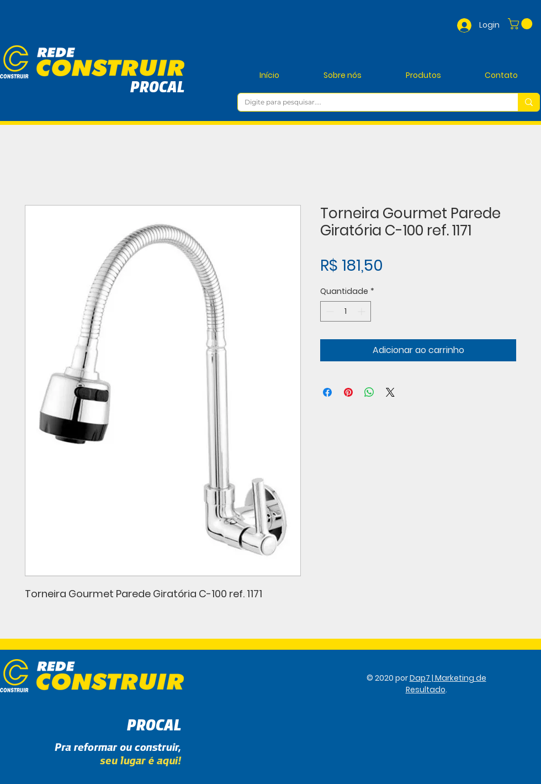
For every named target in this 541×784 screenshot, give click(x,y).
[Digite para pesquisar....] (370, 102)
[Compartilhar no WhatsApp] (369, 392)
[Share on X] (390, 392)
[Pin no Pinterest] (348, 392)
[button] (521, 23)
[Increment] (362, 311)
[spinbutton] (346, 311)
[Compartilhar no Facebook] (327, 392)
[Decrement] (329, 311)
